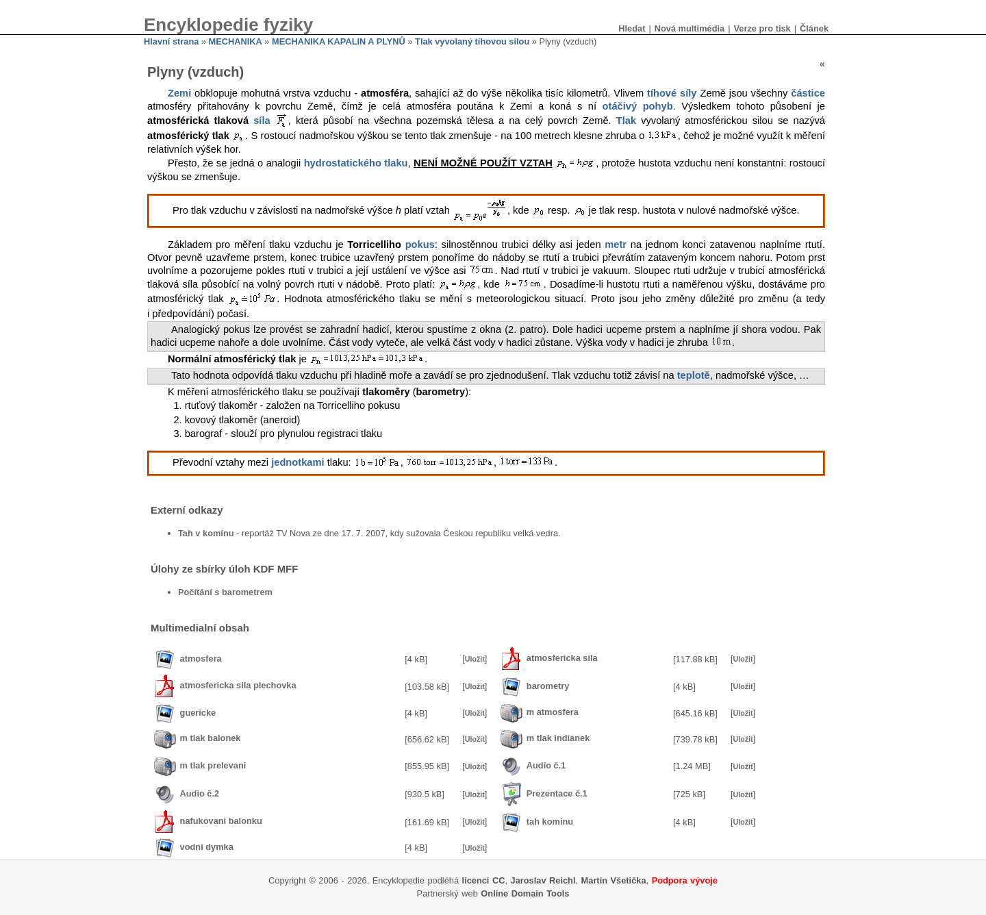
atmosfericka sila (562, 658)
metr (616, 244)
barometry (548, 686)
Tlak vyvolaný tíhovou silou (472, 41)
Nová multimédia (689, 28)
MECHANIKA (235, 41)
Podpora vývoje (685, 880)
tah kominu (550, 821)
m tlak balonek (210, 739)
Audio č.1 (546, 765)
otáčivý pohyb (638, 106)
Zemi (179, 93)
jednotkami (297, 463)
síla (261, 120)
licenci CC (483, 880)
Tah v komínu (206, 533)
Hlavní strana (171, 41)
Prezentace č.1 (557, 793)
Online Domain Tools (525, 893)
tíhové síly (672, 93)
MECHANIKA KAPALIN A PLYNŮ (338, 41)
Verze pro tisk (761, 28)
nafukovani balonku (221, 821)
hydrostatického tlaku (356, 163)
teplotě (693, 375)
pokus (420, 244)
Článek (814, 28)
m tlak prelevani (213, 765)
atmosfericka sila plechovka (238, 686)
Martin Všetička (613, 880)
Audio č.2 (200, 793)
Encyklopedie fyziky (228, 24)
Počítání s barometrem (225, 592)
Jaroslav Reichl (543, 880)
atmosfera (201, 658)
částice (808, 93)
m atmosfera (553, 712)
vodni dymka (206, 847)
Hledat (631, 28)
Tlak (626, 120)
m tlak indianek (558, 739)
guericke (198, 712)
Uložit (475, 659)
